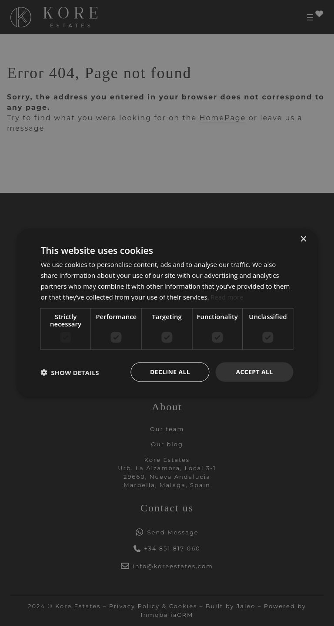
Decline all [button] (170, 372)
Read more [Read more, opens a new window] (227, 296)
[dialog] (167, 313)
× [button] (303, 239)
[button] (69, 372)
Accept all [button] (254, 372)
